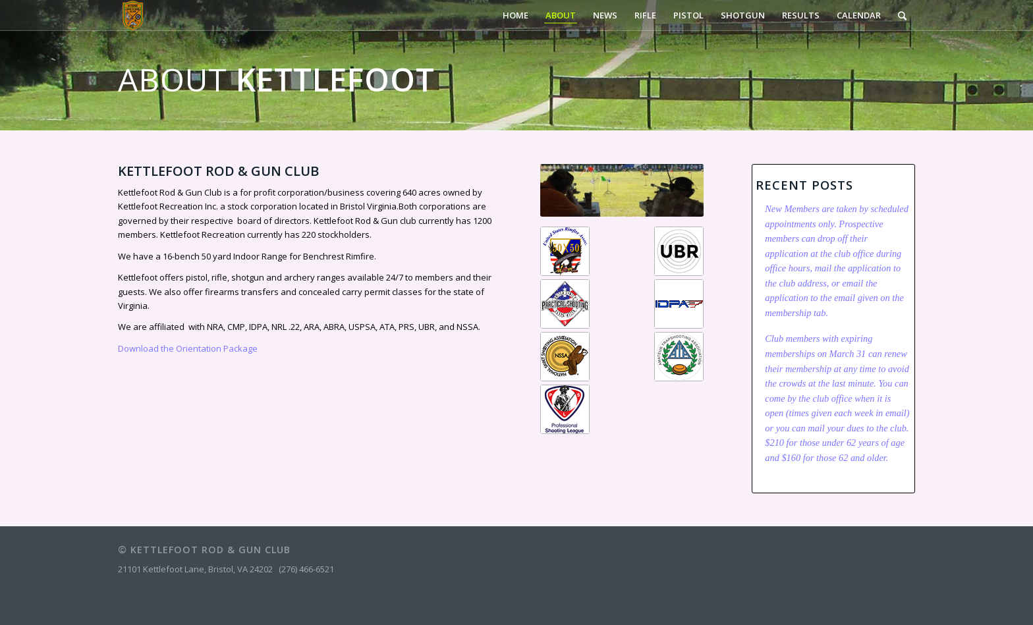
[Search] (902, 15)
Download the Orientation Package (188, 348)
